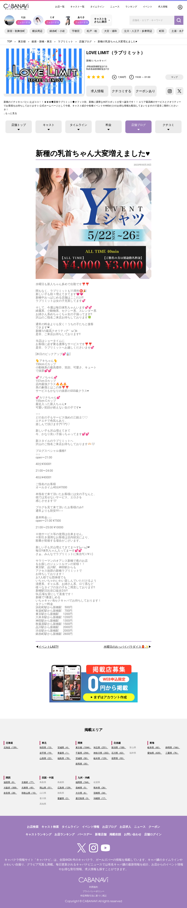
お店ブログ (109, 826)
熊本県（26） (100, 787)
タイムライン (97, 6)
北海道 (9, 743)
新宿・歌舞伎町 (16, 31)
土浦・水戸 (177, 31)
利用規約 (93, 887)
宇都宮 (76, 31)
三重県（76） (172, 753)
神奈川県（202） (102, 753)
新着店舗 (101, 834)
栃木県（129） (101, 758)
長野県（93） (118, 758)
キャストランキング (39, 834)
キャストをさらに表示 (100, 20)
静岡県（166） (172, 747)
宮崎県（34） (100, 793)
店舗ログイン (153, 834)
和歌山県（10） (29, 793)
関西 (8, 777)
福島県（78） (64, 758)
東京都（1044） (83, 747)
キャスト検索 (50, 826)
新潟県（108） (118, 747)
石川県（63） (118, 753)
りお (23, 17)
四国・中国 (48, 777)
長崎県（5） (82, 787)
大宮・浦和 (110, 31)
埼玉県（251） (101, 747)
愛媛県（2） (64, 798)
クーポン (154, 826)
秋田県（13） (46, 747)
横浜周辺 (37, 31)
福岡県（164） (83, 782)
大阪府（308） (11, 787)
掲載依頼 (115, 834)
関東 (80, 743)
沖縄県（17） (100, 798)
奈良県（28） (10, 793)
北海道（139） (11, 747)
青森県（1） (64, 753)
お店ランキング (64, 834)
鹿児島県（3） (83, 798)
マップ (174, 77)
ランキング (131, 6)
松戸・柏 (92, 31)
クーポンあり (145, 91)
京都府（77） (28, 782)
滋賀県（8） (10, 782)
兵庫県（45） (28, 787)
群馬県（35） (82, 764)
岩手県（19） (46, 753)
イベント (147, 6)
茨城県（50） (82, 758)
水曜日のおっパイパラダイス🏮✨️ (126, 646)
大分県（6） (82, 793)
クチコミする (121, 91)
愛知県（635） (154, 753)
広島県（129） (65, 787)
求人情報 (162, 6)
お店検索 (33, 826)
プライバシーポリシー (93, 891)
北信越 (117, 743)
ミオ (52, 17)
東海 (152, 743)
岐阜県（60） (154, 747)
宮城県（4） (64, 747)
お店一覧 (60, 6)
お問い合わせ (132, 834)
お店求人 (125, 826)
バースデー (85, 834)
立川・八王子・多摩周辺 (138, 31)
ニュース (115, 6)
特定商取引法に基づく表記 (93, 895)
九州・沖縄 (84, 777)
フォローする (23, 22)
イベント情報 (90, 826)
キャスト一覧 (77, 6)
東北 (44, 743)
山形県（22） (46, 758)
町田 (161, 31)
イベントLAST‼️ (49, 646)
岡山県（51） (46, 787)
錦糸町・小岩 (57, 31)
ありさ (81, 17)
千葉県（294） (83, 753)
